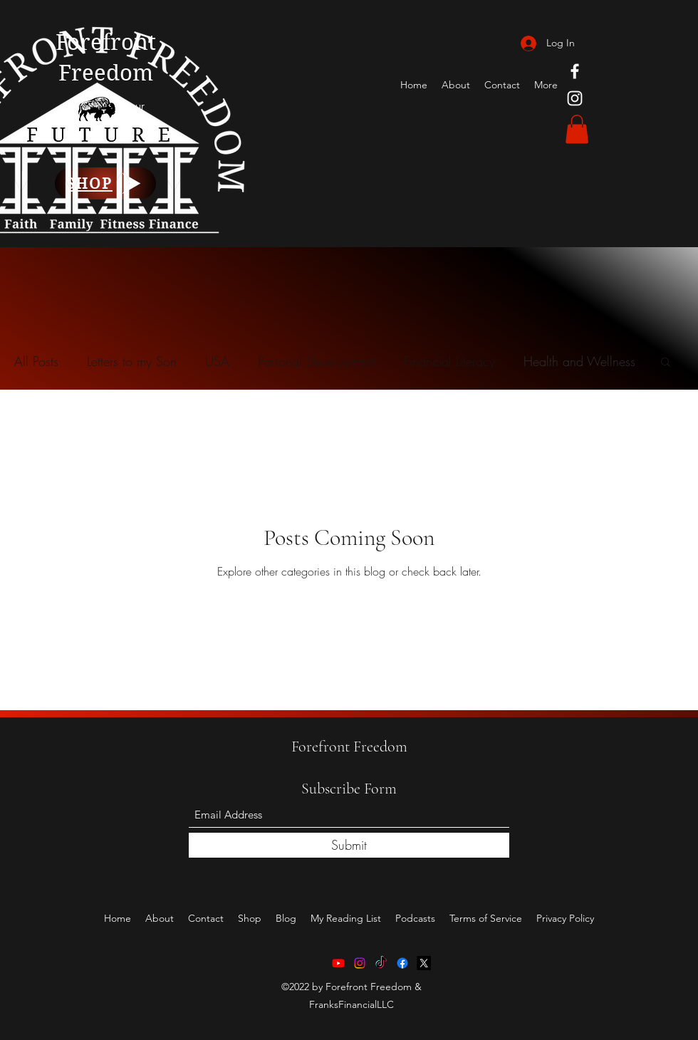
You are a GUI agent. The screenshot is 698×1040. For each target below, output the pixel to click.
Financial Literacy (449, 361)
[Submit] (349, 845)
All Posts (36, 361)
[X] (424, 963)
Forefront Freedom (349, 746)
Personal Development (316, 361)
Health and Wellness (579, 361)
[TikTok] (381, 963)
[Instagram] (575, 98)
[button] (577, 129)
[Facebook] (575, 71)
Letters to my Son (132, 361)
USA (217, 361)
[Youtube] (338, 963)
